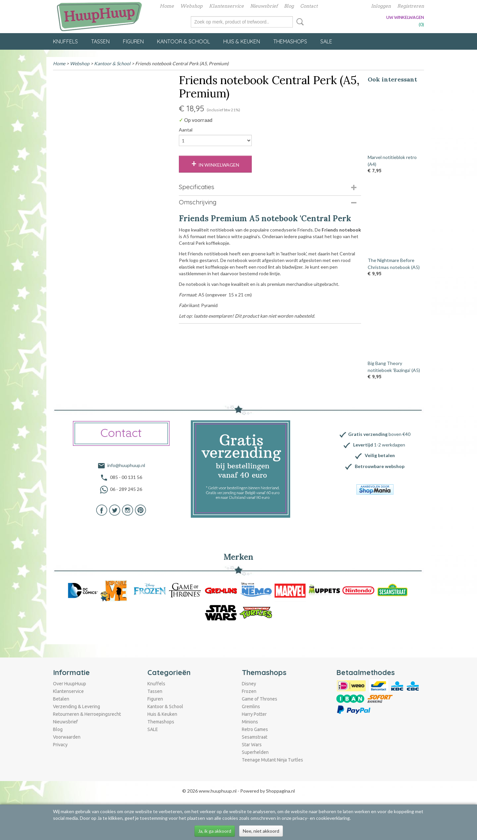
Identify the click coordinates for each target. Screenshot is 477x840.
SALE (326, 41)
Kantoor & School (183, 41)
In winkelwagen (218, 165)
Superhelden (255, 752)
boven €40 (379, 434)
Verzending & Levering (76, 706)
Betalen (61, 699)
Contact (309, 6)
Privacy (60, 744)
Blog (289, 6)
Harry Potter (254, 714)
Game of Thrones (259, 699)
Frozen (249, 691)
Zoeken (299, 22)
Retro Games (255, 729)
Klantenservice (226, 6)
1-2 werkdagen (379, 444)
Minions (250, 721)
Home (167, 6)
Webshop (191, 6)
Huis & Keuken (241, 41)
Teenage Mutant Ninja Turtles (272, 759)
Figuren (133, 41)
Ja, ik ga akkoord (214, 831)
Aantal (185, 129)
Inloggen (381, 6)
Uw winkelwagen (405, 17)
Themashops (290, 41)
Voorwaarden (66, 737)
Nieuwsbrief (264, 6)
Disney (249, 683)
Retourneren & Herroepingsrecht (87, 714)
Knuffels (65, 41)
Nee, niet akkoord (261, 831)
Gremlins (251, 706)
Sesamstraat (254, 737)
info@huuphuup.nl (126, 465)
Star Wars (252, 744)
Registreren (410, 6)
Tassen (100, 41)
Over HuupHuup (69, 683)
